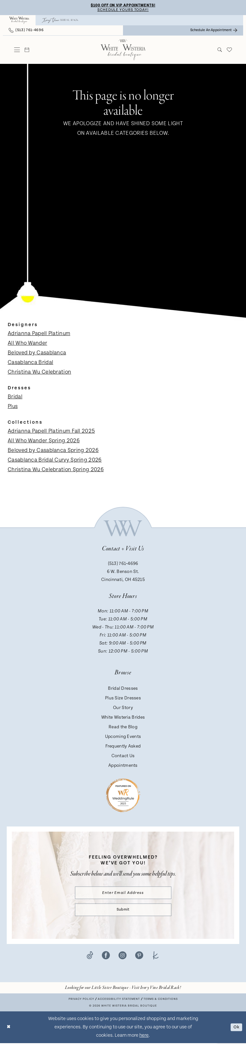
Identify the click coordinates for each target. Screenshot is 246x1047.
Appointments (123, 766)
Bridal (15, 397)
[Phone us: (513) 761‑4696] (26, 31)
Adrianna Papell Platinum (39, 334)
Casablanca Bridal (30, 363)
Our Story (123, 708)
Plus (13, 407)
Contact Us (123, 756)
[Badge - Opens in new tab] (123, 796)
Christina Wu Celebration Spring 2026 (56, 470)
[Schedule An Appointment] (213, 31)
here (144, 1039)
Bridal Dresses (123, 689)
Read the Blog (123, 728)
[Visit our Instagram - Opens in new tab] (122, 958)
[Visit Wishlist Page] (229, 50)
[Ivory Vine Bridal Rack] (60, 21)
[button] (17, 51)
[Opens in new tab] (123, 991)
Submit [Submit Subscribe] (123, 913)
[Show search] (220, 50)
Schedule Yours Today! (123, 10)
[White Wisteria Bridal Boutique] (19, 21)
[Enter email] (123, 894)
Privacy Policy (81, 1003)
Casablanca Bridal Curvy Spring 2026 (55, 461)
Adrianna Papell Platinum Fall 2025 (51, 432)
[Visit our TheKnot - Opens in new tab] (156, 958)
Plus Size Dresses (123, 699)
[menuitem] (19, 21)
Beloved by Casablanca (37, 353)
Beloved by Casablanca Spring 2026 (53, 451)
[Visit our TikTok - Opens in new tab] (90, 958)
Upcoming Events (123, 737)
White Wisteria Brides (123, 718)
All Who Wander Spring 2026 (44, 441)
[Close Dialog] (9, 1031)
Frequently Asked (123, 747)
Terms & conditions (161, 1003)
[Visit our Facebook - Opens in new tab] (106, 958)
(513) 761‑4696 (123, 564)
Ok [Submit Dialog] (236, 1031)
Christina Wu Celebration (39, 373)
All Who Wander (27, 344)
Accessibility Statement (119, 1003)
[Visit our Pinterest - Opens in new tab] (139, 958)
